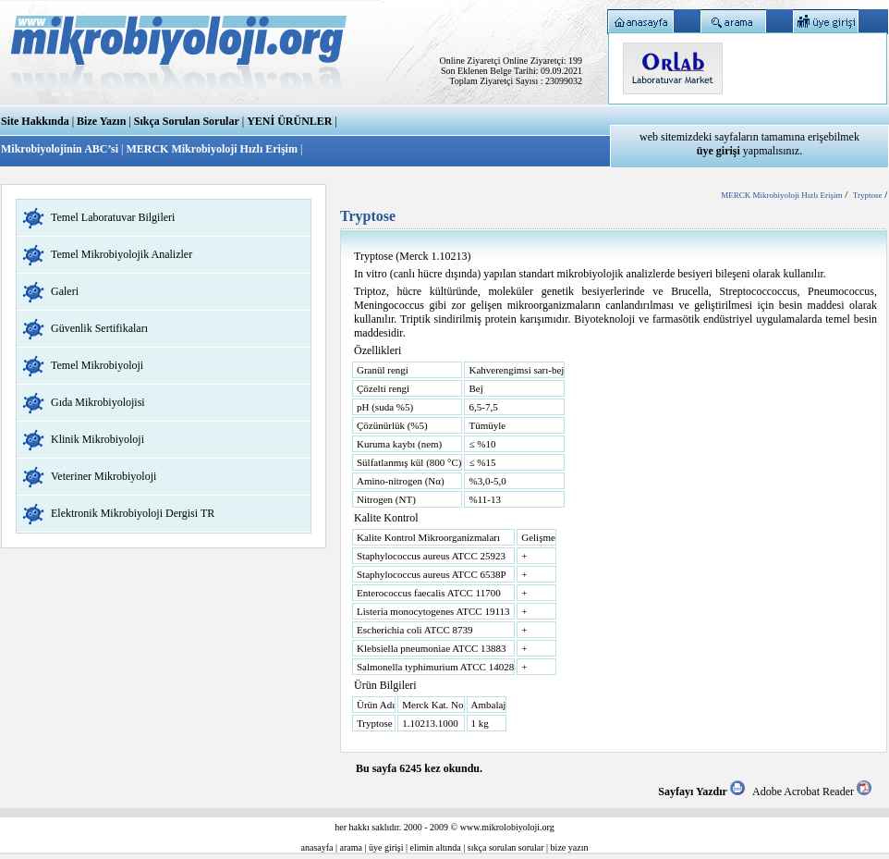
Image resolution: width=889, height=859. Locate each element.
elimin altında (435, 847)
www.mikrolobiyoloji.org (507, 827)
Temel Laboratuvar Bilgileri (113, 217)
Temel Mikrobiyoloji (97, 365)
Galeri (65, 291)
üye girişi (386, 847)
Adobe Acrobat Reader (811, 791)
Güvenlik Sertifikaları (99, 328)
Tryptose (868, 195)
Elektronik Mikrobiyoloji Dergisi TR (132, 513)
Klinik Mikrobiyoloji (97, 439)
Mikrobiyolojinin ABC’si (61, 148)
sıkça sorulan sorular (506, 847)
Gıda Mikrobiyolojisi (98, 402)
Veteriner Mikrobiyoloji (103, 476)
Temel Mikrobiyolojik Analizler (121, 254)
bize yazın (570, 847)
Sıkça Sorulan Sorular (186, 121)
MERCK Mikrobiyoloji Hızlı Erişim (211, 148)
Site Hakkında (35, 121)
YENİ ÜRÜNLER (289, 121)
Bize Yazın (101, 121)
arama (351, 847)
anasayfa (317, 847)
